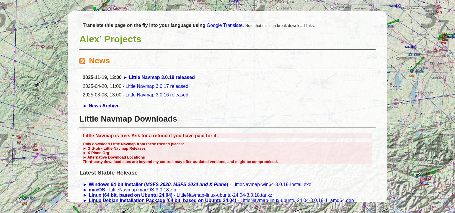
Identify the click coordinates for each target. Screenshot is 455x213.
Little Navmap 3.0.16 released (156, 94)
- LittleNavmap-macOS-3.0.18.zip (129, 189)
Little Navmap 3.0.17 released (156, 86)
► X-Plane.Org (96, 153)
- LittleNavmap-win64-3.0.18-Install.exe (197, 184)
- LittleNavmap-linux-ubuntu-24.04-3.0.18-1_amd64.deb (218, 200)
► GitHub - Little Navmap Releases (114, 148)
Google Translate (225, 25)
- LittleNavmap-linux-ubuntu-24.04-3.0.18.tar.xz (177, 195)
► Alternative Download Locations (114, 157)
